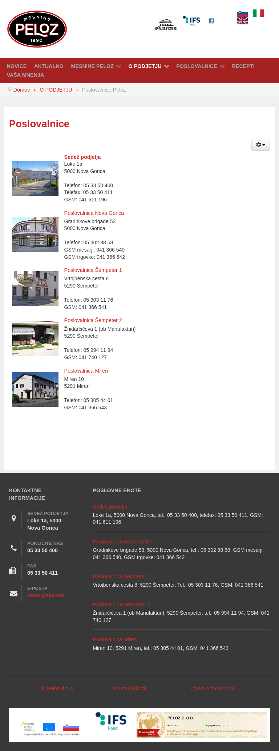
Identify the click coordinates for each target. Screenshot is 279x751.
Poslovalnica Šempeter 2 (93, 320)
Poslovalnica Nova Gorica (94, 213)
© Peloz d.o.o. (57, 688)
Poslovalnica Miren (86, 371)
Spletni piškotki (130, 688)
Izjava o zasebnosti (213, 688)
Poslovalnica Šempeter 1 (93, 270)
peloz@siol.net (45, 595)
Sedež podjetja (82, 157)
